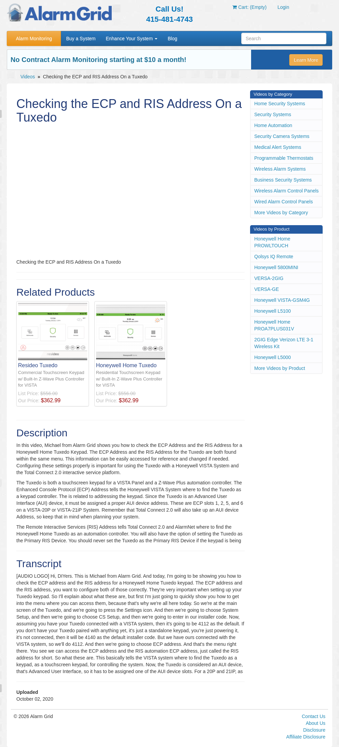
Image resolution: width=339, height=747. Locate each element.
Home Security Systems (279, 103)
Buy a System (80, 38)
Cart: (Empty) (249, 7)
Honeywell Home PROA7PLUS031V (274, 325)
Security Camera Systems (281, 136)
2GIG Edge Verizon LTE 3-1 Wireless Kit (283, 343)
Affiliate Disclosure (305, 737)
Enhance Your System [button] (132, 38)
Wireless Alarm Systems (280, 169)
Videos (27, 76)
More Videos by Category (281, 212)
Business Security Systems (283, 180)
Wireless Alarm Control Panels (286, 190)
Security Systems (272, 114)
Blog (172, 38)
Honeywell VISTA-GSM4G (282, 300)
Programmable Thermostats (283, 158)
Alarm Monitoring (34, 38)
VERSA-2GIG (268, 278)
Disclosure (314, 730)
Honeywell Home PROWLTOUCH (272, 242)
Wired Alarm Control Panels (283, 201)
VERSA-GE (266, 289)
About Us (315, 723)
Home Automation (273, 125)
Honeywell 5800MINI (276, 267)
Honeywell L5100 (272, 311)
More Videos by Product (279, 368)
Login (283, 7)
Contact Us (313, 716)
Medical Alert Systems (277, 147)
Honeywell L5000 (272, 357)
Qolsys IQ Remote (273, 256)
